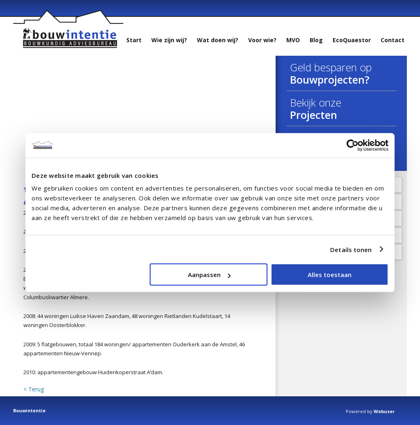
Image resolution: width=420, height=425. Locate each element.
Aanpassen (209, 274)
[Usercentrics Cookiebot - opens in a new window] (352, 145)
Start (134, 40)
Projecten (313, 115)
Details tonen (351, 249)
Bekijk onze (315, 102)
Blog (316, 40)
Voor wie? (262, 40)
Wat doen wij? (217, 40)
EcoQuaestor (352, 40)
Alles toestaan (330, 274)
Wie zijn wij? (169, 40)
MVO (293, 40)
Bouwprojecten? (330, 79)
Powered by (370, 411)
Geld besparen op (331, 67)
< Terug (33, 389)
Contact (392, 40)
